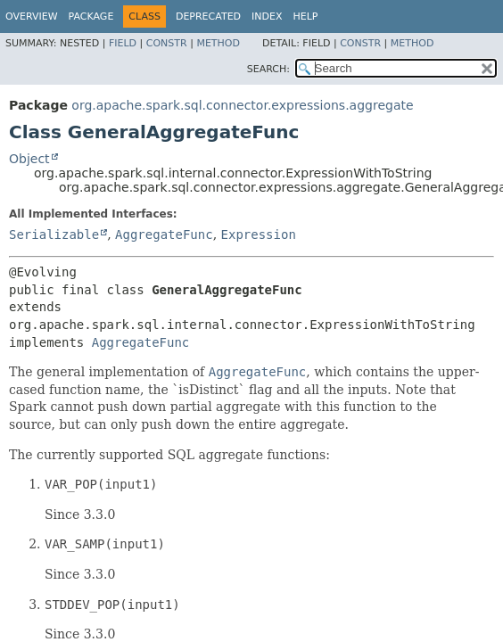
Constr (166, 43)
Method (218, 43)
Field (122, 43)
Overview (31, 16)
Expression (258, 234)
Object (29, 159)
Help (305, 16)
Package (91, 16)
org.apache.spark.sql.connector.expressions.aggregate (242, 105)
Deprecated (208, 16)
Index (267, 16)
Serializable (54, 234)
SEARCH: (268, 69)
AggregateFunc (164, 234)
